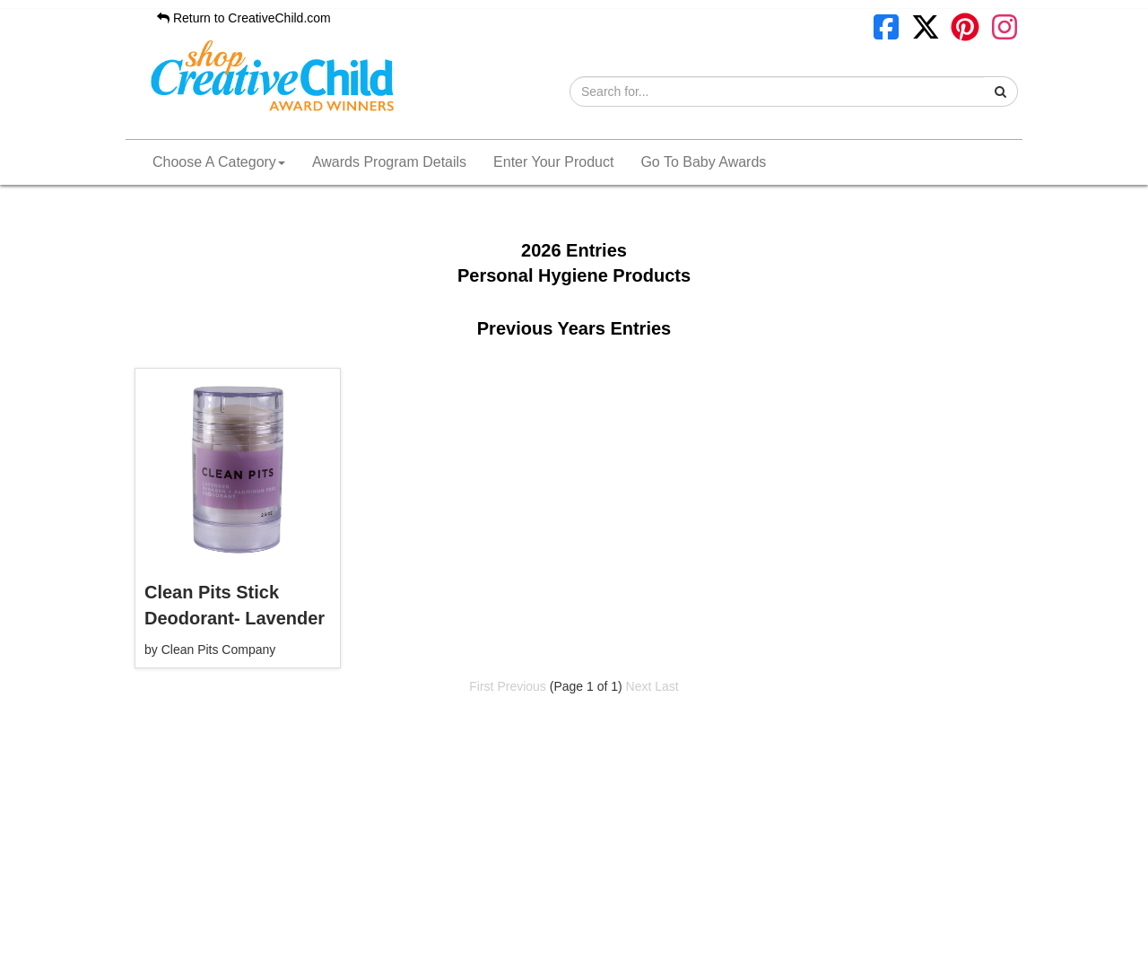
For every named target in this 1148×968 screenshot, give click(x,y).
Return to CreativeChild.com (244, 18)
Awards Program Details (389, 162)
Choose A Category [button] (218, 162)
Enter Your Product (553, 162)
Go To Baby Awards (703, 162)
